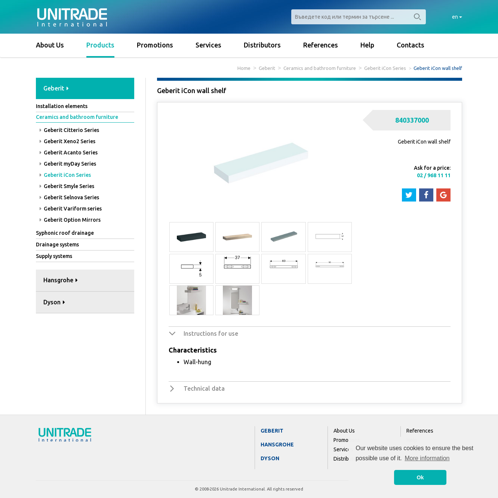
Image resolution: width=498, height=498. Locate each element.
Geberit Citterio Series (69, 130)
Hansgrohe (277, 445)
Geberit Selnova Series (69, 197)
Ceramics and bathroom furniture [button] (77, 117)
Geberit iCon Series (385, 68)
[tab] (85, 89)
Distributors (262, 45)
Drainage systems (57, 245)
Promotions (155, 45)
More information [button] (427, 458)
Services (208, 45)
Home (243, 68)
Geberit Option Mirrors (70, 220)
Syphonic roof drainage (65, 233)
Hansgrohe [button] (60, 280)
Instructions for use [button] (211, 333)
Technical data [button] (204, 388)
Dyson (270, 458)
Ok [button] (420, 477)
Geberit (267, 68)
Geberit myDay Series (68, 164)
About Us (50, 45)
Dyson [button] (54, 302)
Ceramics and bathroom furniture (319, 68)
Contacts (410, 45)
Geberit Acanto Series (69, 153)
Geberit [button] (56, 88)
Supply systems (54, 256)
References (320, 45)
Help (367, 45)
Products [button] (100, 45)
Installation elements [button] (61, 106)
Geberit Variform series (71, 209)
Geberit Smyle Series (67, 186)
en (457, 17)
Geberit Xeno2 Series (67, 141)
